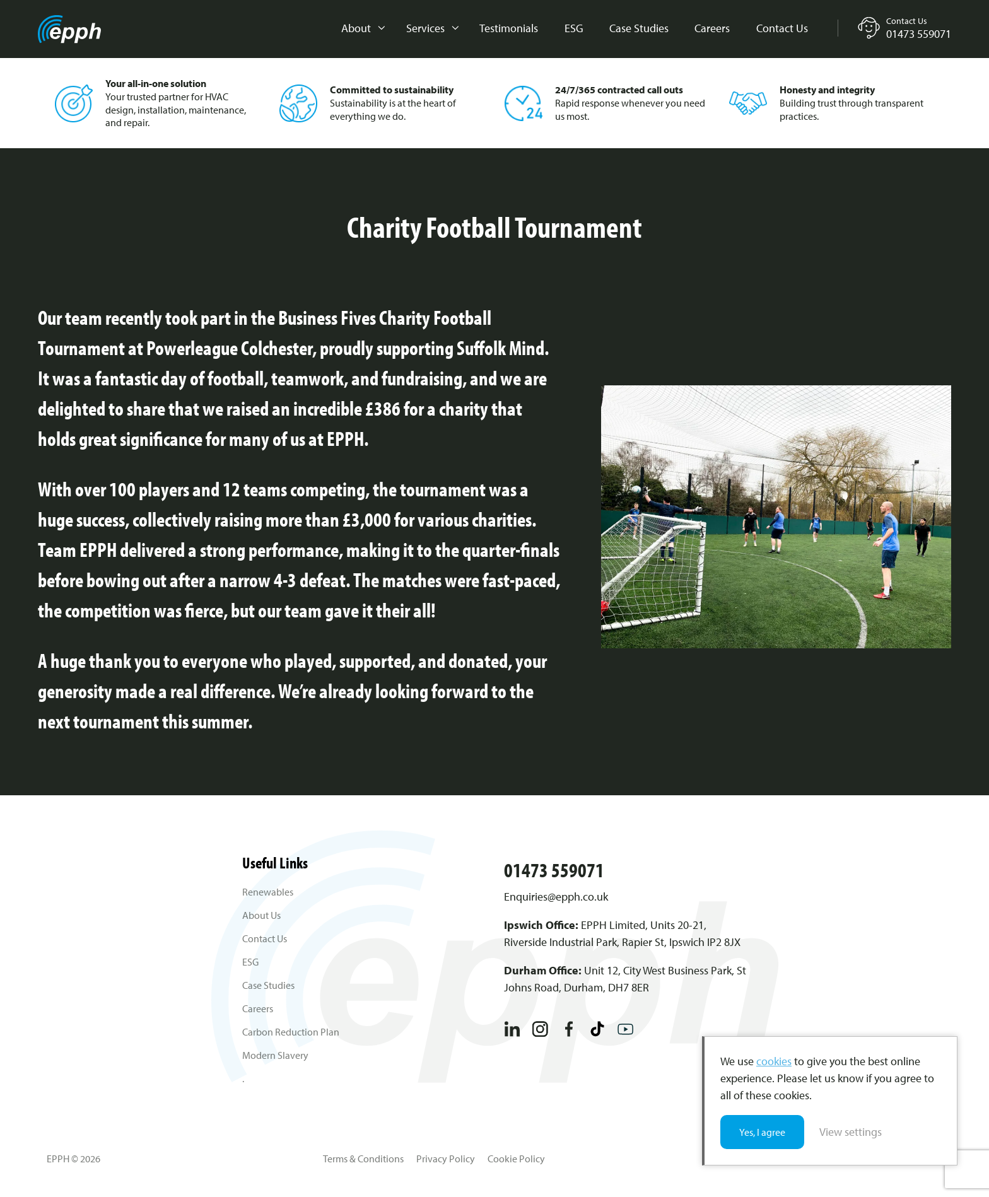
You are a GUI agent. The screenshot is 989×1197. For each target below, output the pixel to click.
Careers (712, 28)
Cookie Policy (516, 1158)
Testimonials (508, 28)
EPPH (69, 29)
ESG (574, 28)
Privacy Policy (445, 1158)
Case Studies (639, 28)
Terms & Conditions (363, 1158)
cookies (774, 1061)
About (356, 28)
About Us (261, 915)
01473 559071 (554, 869)
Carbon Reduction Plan (290, 1031)
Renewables (267, 891)
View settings (850, 1131)
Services (425, 28)
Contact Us (782, 28)
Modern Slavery (275, 1055)
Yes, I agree (762, 1132)
